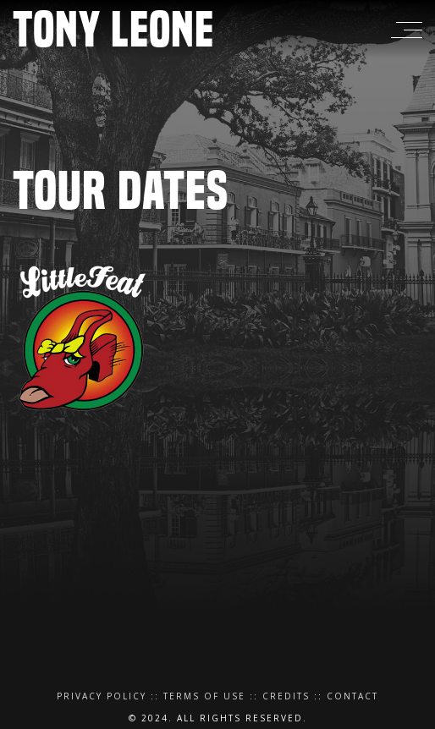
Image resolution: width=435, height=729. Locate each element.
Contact (352, 696)
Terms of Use (204, 696)
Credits (286, 696)
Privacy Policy (101, 696)
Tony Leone (113, 29)
